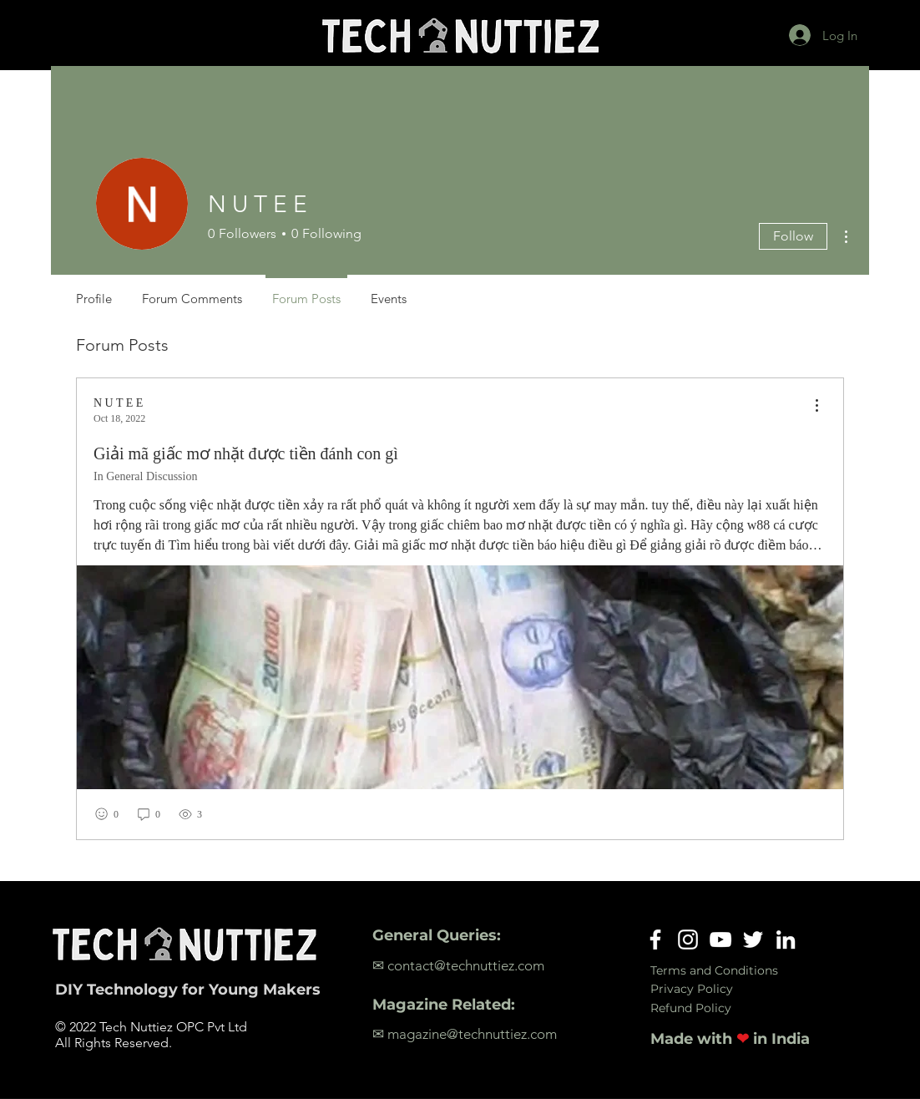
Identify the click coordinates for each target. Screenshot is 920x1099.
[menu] (816, 406)
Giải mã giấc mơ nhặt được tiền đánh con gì (246, 453)
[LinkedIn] (785, 939)
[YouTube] (720, 939)
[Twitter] (753, 939)
